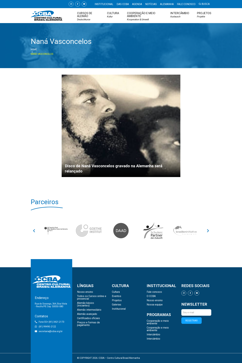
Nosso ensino (85, 292)
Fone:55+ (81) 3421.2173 (49, 322)
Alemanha (167, 4)
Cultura (113, 15)
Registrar (191, 320)
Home (34, 49)
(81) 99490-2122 (45, 326)
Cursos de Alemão (88, 16)
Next (208, 230)
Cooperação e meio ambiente (144, 16)
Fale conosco (186, 4)
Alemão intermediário (89, 310)
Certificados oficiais (88, 318)
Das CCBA (123, 4)
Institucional (104, 4)
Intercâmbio (179, 15)
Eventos (116, 296)
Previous (34, 230)
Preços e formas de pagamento (88, 323)
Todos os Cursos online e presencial (91, 297)
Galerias (116, 304)
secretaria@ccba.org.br (49, 331)
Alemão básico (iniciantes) (85, 304)
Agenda (137, 4)
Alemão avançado (87, 314)
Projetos (204, 15)
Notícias (151, 4)
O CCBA (151, 296)
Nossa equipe (155, 304)
